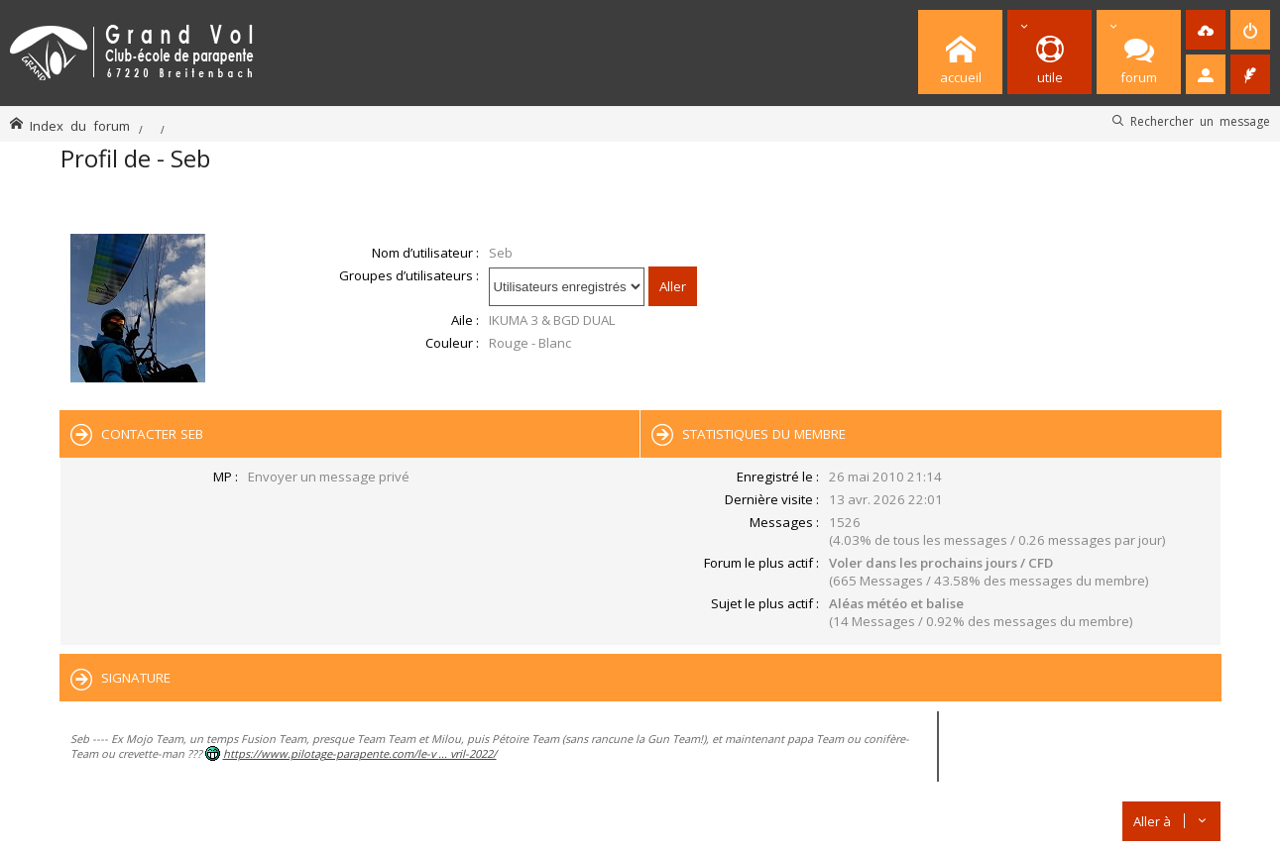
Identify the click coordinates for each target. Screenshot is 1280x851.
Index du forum (80, 125)
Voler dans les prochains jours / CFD (941, 563)
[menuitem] (1205, 30)
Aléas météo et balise (896, 603)
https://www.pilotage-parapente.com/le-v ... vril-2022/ (360, 753)
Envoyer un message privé (328, 476)
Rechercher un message (1200, 121)
